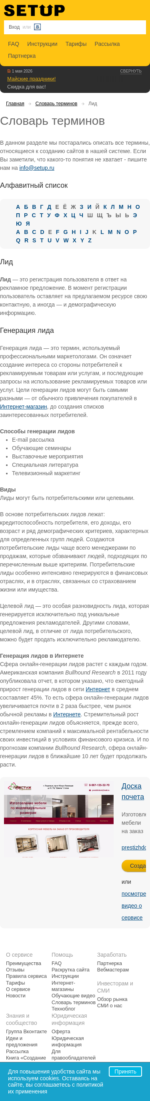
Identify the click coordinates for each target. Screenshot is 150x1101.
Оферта (61, 1031)
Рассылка (107, 44)
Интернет (98, 689)
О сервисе (18, 989)
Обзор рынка (112, 999)
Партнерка (22, 56)
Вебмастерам (113, 970)
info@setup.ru (36, 168)
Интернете (67, 714)
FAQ (13, 44)
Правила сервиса (26, 976)
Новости (16, 996)
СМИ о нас (109, 1006)
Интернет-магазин (23, 406)
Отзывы (15, 970)
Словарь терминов (56, 103)
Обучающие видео (73, 996)
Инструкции (42, 44)
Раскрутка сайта (71, 970)
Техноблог (64, 1009)
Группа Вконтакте (26, 1031)
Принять (125, 1071)
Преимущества (23, 963)
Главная (15, 103)
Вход (14, 27)
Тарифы (76, 44)
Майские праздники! (31, 79)
